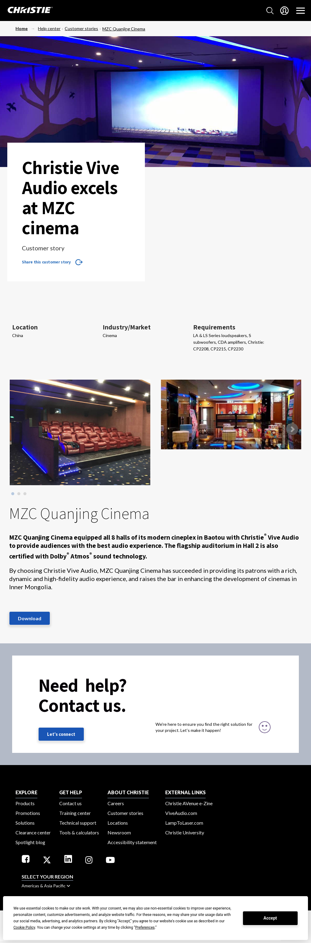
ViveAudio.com (181, 813)
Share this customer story (46, 262)
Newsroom (119, 832)
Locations (118, 823)
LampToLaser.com (184, 823)
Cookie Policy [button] (24, 927)
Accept (270, 918)
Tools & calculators (79, 832)
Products (25, 803)
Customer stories (81, 28)
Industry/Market (127, 327)
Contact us (70, 803)
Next (291, 429)
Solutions (25, 823)
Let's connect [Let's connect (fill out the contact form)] (61, 734)
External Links (185, 792)
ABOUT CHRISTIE (128, 792)
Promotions (27, 813)
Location (25, 327)
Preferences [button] (145, 927)
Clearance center (33, 832)
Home (21, 28)
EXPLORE (26, 792)
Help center (49, 28)
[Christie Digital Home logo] (26, 10)
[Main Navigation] (300, 11)
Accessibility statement (132, 842)
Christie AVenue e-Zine (189, 803)
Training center (75, 813)
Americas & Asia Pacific (46, 885)
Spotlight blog (30, 842)
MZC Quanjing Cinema (123, 28)
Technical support (77, 823)
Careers (116, 803)
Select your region (47, 876)
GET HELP (70, 792)
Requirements (214, 327)
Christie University (184, 832)
